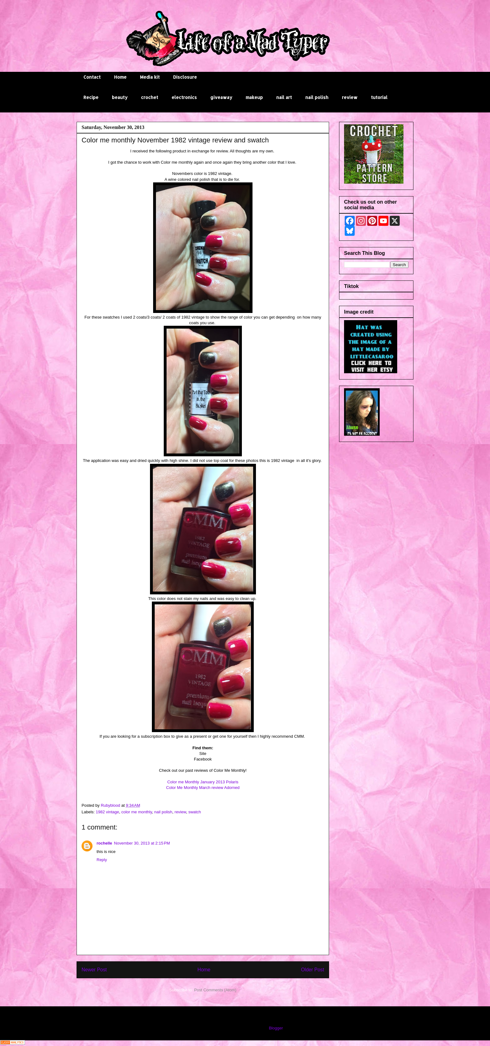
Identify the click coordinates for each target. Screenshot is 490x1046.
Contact (92, 77)
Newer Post (94, 969)
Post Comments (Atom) (215, 990)
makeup (254, 97)
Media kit (150, 77)
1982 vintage (107, 812)
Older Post (312, 969)
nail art (284, 97)
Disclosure (185, 77)
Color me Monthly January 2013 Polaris (202, 782)
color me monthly (136, 812)
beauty (120, 97)
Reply (102, 859)
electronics (184, 97)
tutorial (379, 97)
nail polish (316, 97)
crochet (149, 97)
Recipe (90, 97)
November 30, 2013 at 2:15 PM (142, 843)
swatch (194, 812)
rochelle (104, 843)
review (350, 97)
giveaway (221, 97)
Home (120, 77)
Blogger (275, 1028)
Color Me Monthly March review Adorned (203, 787)
